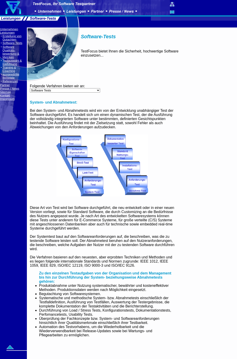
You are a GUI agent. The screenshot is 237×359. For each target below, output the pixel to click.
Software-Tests (12, 43)
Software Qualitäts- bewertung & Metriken (11, 52)
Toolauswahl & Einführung (12, 62)
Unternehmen (9, 29)
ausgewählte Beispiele (11, 76)
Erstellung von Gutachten (12, 37)
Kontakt (5, 95)
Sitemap (5, 92)
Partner (5, 85)
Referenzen (10, 81)
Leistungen (7, 32)
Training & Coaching (9, 69)
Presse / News (9, 88)
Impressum (7, 99)
